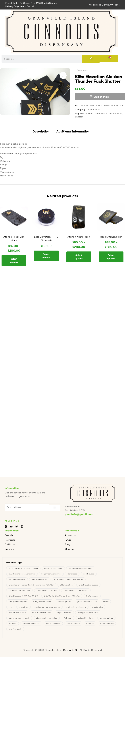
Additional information (73, 131)
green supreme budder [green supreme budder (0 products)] (87, 601)
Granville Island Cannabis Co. (62, 649)
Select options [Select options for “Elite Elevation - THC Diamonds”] (46, 256)
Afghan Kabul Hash (78, 236)
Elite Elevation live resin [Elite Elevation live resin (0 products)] (47, 590)
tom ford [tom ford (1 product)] (90, 623)
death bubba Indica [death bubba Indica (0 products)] (17, 579)
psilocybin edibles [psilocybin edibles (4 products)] (86, 617)
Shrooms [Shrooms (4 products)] (12, 623)
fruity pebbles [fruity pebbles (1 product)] (92, 595)
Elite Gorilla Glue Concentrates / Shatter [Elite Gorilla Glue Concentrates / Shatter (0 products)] (62, 595)
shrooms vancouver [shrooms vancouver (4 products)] (31, 623)
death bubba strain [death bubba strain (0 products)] (40, 579)
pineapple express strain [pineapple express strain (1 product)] (19, 617)
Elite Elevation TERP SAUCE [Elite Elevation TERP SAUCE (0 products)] (75, 590)
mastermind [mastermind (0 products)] (97, 606)
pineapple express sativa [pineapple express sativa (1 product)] (88, 612)
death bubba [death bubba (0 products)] (88, 573)
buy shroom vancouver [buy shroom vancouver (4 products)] (51, 573)
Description (41, 131)
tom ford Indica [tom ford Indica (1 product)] (106, 623)
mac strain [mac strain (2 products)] (23, 606)
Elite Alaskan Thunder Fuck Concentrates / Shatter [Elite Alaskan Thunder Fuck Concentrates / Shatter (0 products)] (31, 584)
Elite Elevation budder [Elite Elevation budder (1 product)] (88, 584)
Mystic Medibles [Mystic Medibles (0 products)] (64, 612)
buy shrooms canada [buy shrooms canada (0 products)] (53, 567)
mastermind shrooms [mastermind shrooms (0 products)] (41, 612)
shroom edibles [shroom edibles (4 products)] (106, 617)
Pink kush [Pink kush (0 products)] (67, 617)
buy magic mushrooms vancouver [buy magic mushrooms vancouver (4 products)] (23, 567)
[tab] (41, 131)
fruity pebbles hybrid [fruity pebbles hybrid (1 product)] (18, 601)
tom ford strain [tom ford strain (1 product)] (15, 628)
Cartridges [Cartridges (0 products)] (72, 573)
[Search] (91, 59)
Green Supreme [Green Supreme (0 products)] (64, 601)
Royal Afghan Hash (111, 236)
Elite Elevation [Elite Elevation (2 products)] (66, 584)
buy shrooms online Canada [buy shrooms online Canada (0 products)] (81, 567)
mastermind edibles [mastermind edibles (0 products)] (17, 612)
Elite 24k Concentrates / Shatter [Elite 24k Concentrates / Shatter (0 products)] (68, 579)
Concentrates (93, 109)
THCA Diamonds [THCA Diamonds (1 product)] (53, 623)
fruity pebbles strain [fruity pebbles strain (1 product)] (42, 601)
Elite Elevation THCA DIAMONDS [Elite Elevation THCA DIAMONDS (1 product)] (23, 595)
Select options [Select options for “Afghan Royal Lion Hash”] (14, 260)
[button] (63, 75)
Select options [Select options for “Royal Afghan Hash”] (111, 257)
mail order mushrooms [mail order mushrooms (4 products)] (76, 606)
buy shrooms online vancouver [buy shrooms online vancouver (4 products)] (22, 573)
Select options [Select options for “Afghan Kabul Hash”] (79, 257)
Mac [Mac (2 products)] (11, 606)
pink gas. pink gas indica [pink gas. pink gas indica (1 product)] (46, 617)
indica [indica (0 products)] (105, 601)
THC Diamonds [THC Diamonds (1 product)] (73, 623)
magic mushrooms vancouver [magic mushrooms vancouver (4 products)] (47, 606)
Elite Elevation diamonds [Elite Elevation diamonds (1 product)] (19, 590)
